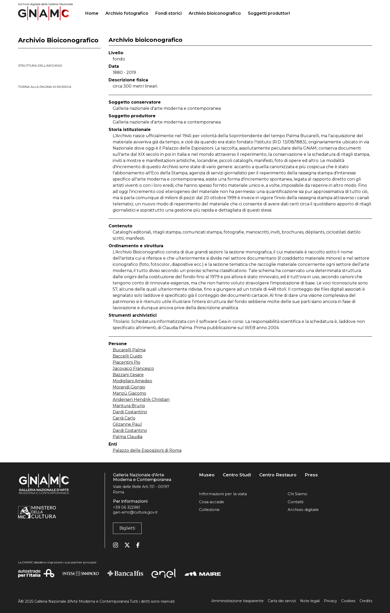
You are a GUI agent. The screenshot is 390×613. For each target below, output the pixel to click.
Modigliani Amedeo (132, 380)
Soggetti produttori (269, 13)
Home (94, 13)
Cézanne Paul (127, 424)
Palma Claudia (127, 436)
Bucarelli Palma (129, 349)
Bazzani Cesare (128, 374)
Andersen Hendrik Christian (141, 399)
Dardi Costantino (130, 411)
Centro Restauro (277, 475)
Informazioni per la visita (223, 493)
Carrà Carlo (124, 418)
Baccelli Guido (127, 356)
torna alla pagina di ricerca (44, 87)
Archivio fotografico (126, 13)
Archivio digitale (303, 509)
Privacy (330, 601)
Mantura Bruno (129, 405)
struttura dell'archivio (40, 65)
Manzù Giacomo (129, 393)
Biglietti (127, 528)
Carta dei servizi (282, 601)
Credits (366, 601)
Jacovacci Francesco (133, 368)
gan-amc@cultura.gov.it (135, 512)
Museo (207, 475)
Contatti (295, 501)
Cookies (348, 601)
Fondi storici (168, 13)
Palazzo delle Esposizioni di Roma (147, 450)
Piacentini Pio (126, 362)
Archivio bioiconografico (215, 13)
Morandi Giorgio (129, 387)
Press (311, 475)
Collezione (209, 509)
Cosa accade (211, 501)
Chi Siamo (297, 493)
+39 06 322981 (126, 507)
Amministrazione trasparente (237, 601)
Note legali (310, 601)
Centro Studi (237, 475)
